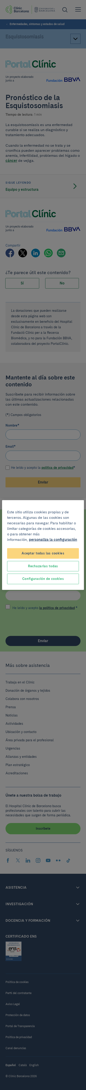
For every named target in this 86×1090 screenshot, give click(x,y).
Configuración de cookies (43, 579)
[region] (43, 545)
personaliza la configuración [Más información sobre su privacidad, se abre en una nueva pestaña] (53, 539)
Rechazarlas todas (43, 566)
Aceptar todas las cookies (43, 553)
